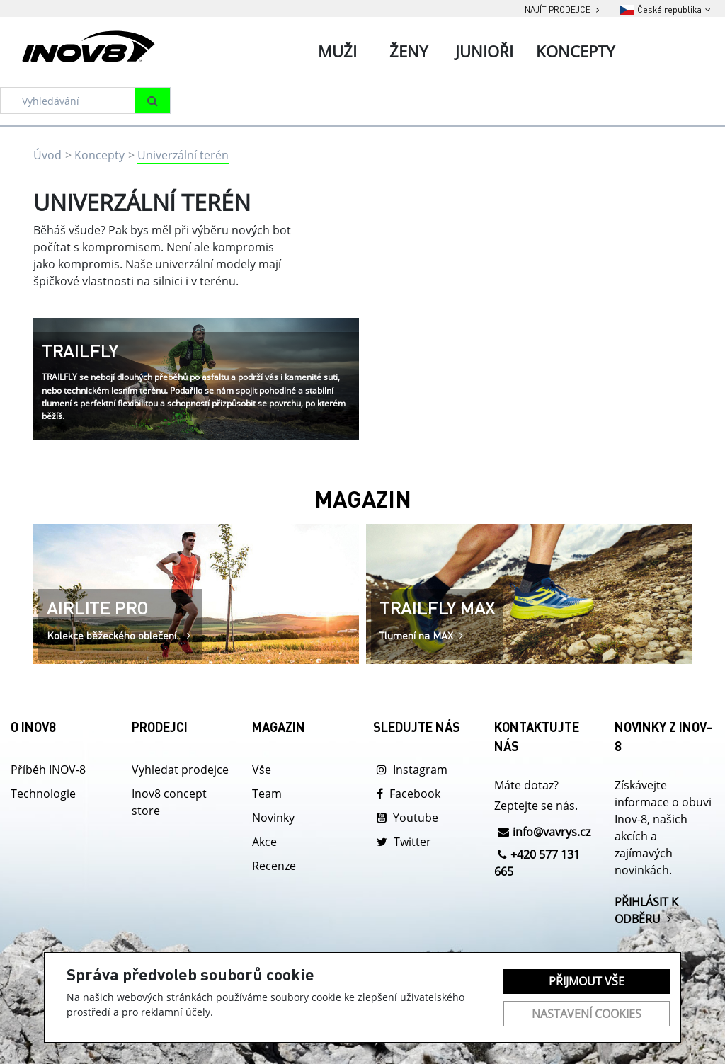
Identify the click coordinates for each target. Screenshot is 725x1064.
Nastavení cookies (586, 1014)
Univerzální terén (183, 155)
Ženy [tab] (408, 51)
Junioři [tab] (484, 51)
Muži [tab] (337, 51)
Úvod (47, 155)
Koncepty (99, 155)
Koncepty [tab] (575, 51)
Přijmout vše (586, 981)
